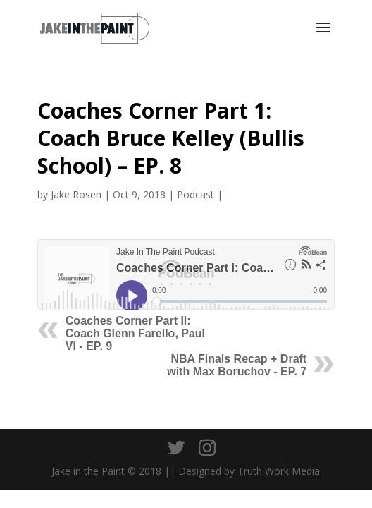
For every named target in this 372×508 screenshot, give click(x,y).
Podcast (195, 194)
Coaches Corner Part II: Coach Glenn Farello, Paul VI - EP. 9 (135, 333)
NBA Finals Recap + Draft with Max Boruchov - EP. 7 (236, 365)
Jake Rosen (76, 194)
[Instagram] (207, 448)
